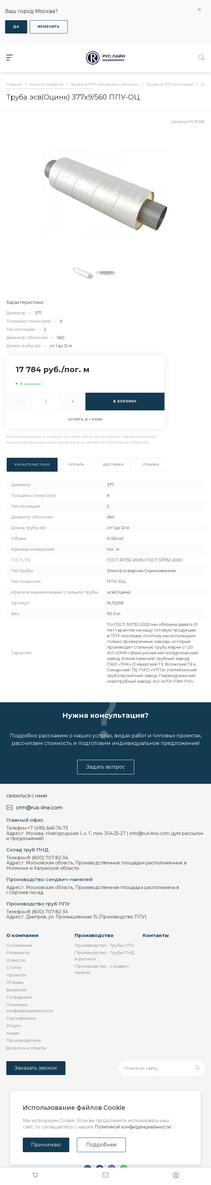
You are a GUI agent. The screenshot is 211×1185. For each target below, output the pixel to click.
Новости (15, 960)
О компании (22, 935)
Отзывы (14, 982)
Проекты (16, 974)
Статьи (13, 967)
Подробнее (101, 1145)
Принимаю (46, 1145)
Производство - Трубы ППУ (104, 945)
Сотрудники (19, 997)
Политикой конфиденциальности (133, 1127)
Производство (94, 935)
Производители (23, 1040)
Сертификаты (21, 1018)
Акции (12, 1033)
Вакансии (16, 989)
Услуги (13, 1025)
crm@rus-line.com (39, 808)
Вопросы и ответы (26, 1047)
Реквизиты (17, 952)
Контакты (156, 935)
